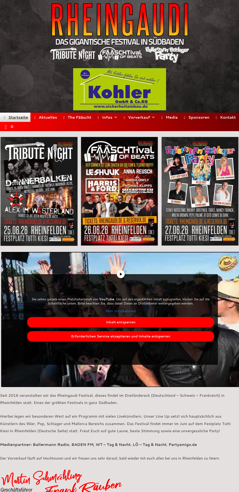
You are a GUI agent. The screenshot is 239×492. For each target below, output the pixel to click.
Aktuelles (48, 117)
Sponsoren (199, 117)
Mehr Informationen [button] (120, 311)
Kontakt (228, 117)
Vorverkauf (141, 117)
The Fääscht (79, 117)
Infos (109, 117)
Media (172, 117)
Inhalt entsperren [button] (121, 322)
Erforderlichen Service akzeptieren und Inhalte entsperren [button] (120, 336)
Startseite (18, 117)
